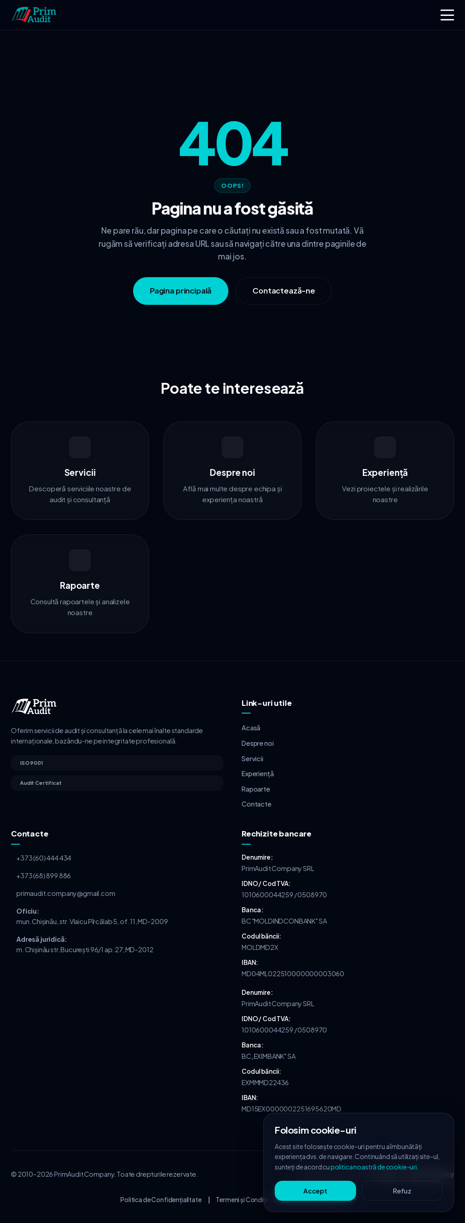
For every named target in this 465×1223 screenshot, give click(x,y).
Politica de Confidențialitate (160, 1199)
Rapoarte (256, 789)
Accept (315, 1191)
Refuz (402, 1191)
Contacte (257, 804)
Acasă (251, 728)
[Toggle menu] (447, 15)
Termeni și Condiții (242, 1199)
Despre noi (257, 743)
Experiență (257, 773)
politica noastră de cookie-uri (374, 1167)
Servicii (252, 758)
